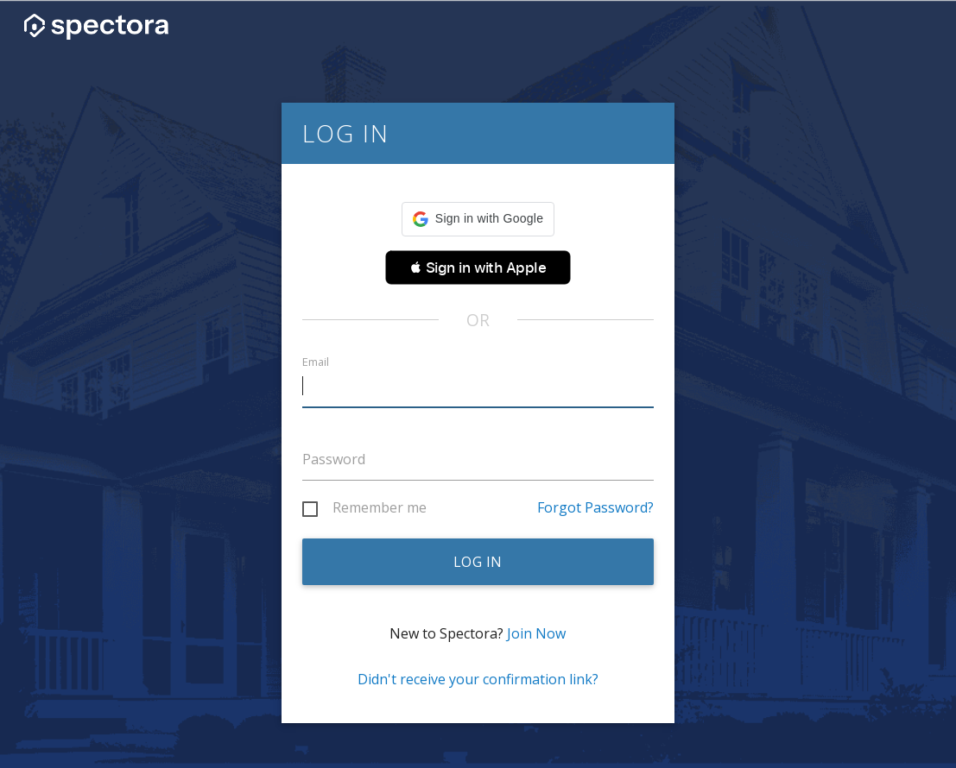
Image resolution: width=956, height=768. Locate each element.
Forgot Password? (595, 507)
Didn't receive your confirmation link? (478, 679)
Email (315, 362)
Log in (478, 561)
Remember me (379, 508)
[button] (478, 219)
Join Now (536, 633)
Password (333, 459)
